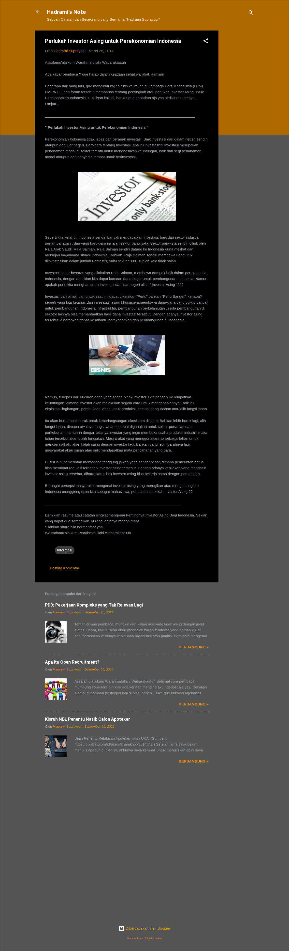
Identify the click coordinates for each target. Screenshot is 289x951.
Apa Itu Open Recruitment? (72, 662)
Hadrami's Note (66, 12)
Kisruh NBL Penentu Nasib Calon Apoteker (87, 719)
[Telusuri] (251, 13)
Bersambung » (194, 647)
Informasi (64, 550)
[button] (206, 42)
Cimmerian (155, 938)
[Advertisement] (238, 104)
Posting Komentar (64, 568)
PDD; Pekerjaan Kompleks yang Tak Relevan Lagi (94, 605)
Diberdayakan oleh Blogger (144, 928)
